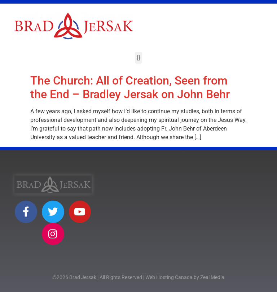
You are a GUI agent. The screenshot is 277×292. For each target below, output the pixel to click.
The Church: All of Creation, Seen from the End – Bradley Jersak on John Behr (130, 87)
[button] (138, 58)
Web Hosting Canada (169, 277)
